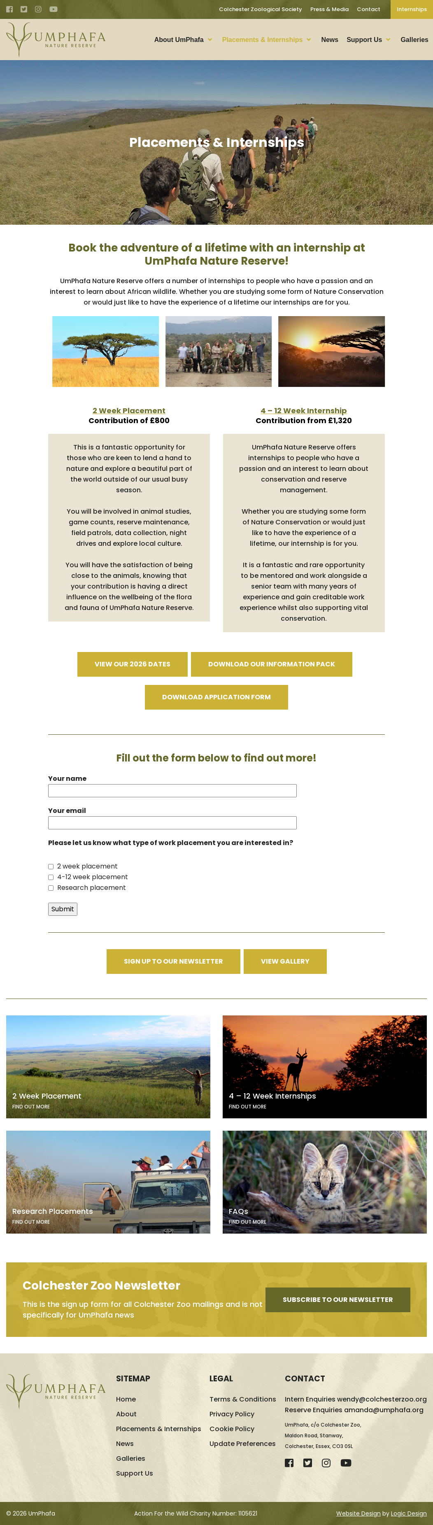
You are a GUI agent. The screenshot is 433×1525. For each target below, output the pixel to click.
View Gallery (285, 961)
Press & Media (329, 9)
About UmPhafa (179, 39)
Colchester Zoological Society (260, 9)
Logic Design (409, 1513)
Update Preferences (243, 1443)
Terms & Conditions (243, 1399)
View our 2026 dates (132, 664)
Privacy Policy (232, 1414)
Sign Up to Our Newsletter (173, 961)
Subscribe (338, 1299)
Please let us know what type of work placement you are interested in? (170, 842)
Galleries (414, 39)
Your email (172, 816)
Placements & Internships (262, 39)
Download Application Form (216, 697)
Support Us (364, 39)
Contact (368, 9)
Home (126, 1399)
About (126, 1414)
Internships (412, 9)
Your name (172, 784)
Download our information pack (271, 664)
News (329, 39)
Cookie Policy (232, 1429)
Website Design (358, 1513)
